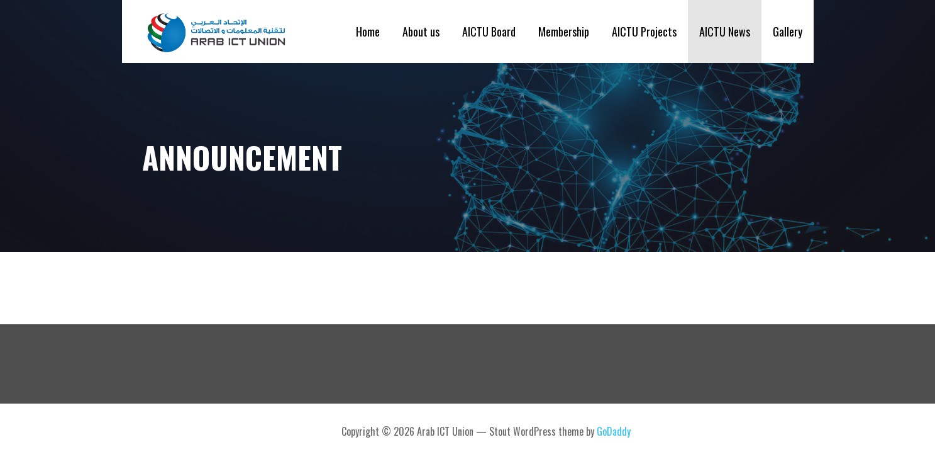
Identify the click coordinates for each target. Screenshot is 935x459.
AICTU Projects (644, 31)
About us (421, 31)
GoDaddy (614, 431)
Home (368, 31)
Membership (563, 31)
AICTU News (724, 31)
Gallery (787, 31)
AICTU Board (489, 31)
